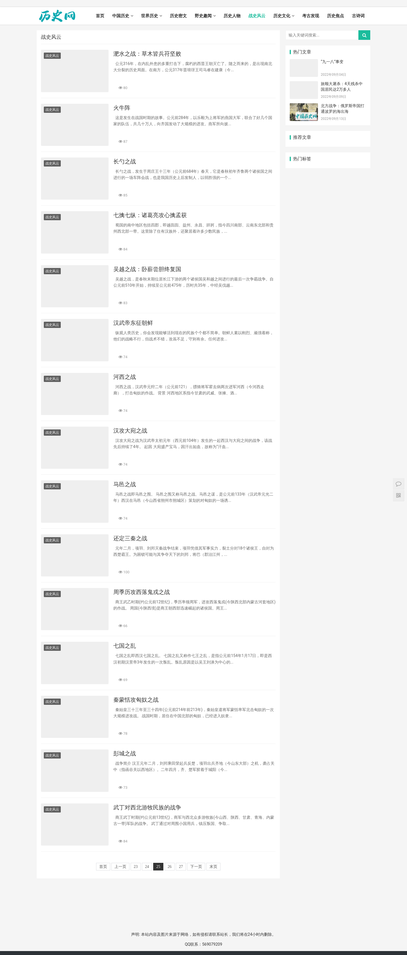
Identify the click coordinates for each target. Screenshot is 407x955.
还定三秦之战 (130, 538)
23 (136, 867)
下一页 (196, 867)
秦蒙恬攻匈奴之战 (136, 699)
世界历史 (149, 15)
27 (181, 867)
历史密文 (178, 15)
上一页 (120, 867)
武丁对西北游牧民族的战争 (147, 807)
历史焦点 (335, 15)
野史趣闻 (203, 15)
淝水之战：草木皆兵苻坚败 (147, 53)
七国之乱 (124, 645)
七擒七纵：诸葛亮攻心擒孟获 (150, 215)
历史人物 (232, 15)
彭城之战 (124, 753)
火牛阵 (121, 107)
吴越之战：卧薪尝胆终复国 (147, 269)
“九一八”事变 (332, 61)
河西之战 (124, 376)
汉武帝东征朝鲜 (133, 322)
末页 (213, 867)
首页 (100, 15)
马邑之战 (124, 484)
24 (147, 867)
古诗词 (358, 15)
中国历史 (120, 15)
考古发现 (310, 15)
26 (170, 867)
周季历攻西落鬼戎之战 (141, 592)
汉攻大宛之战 (130, 430)
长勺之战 (124, 161)
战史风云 (256, 15)
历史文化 (281, 15)
